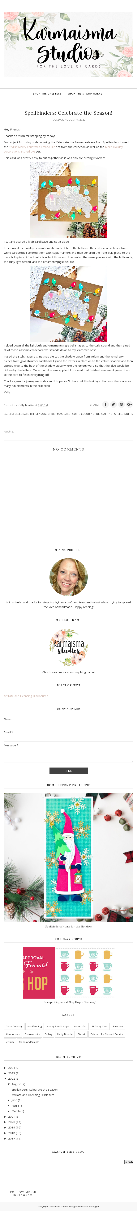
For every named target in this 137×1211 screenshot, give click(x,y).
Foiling (48, 1034)
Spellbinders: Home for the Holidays (68, 926)
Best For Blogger (90, 1206)
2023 (11, 1073)
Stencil (81, 1034)
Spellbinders (123, 414)
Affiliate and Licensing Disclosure (33, 1095)
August (16, 1084)
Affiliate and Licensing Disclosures (26, 696)
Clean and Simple (29, 1042)
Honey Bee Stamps (58, 1026)
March (16, 1111)
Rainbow (118, 1026)
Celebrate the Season (30, 414)
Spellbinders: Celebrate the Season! (35, 1089)
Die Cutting (104, 414)
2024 (11, 1068)
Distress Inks (32, 1034)
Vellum (10, 1042)
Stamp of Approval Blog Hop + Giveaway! (70, 1002)
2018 (11, 1133)
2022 (11, 1078)
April (14, 1105)
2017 (11, 1138)
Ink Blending (35, 1026)
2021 (11, 1116)
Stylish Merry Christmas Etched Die (32, 147)
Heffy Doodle (65, 1034)
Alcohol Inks (13, 1034)
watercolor (80, 1026)
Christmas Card (59, 414)
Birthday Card (100, 1026)
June (14, 1100)
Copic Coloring (83, 414)
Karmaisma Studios (58, 1206)
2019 (11, 1127)
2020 (11, 1122)
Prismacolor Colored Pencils (107, 1034)
